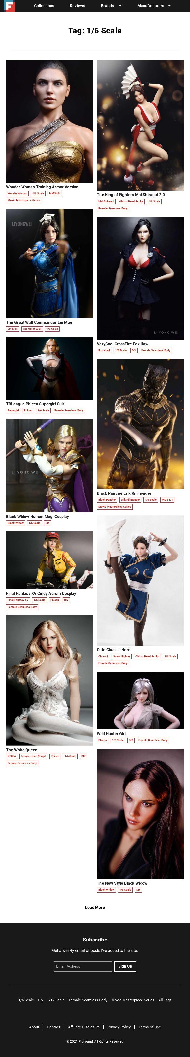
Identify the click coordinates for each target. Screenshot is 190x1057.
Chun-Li (103, 656)
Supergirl (13, 410)
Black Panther (107, 499)
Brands (111, 5)
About (34, 1027)
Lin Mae (13, 328)
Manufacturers (154, 5)
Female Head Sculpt (33, 756)
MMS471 (167, 499)
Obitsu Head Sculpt (131, 201)
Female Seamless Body (69, 410)
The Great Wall (32, 328)
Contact (53, 1027)
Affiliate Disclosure (84, 1027)
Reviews (77, 5)
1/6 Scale (38, 193)
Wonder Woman (17, 193)
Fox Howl (104, 350)
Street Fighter (121, 656)
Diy (40, 1000)
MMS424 (54, 193)
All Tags (165, 1000)
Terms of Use (150, 1027)
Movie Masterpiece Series (24, 200)
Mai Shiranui (106, 201)
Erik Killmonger (130, 499)
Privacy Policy (119, 1027)
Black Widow (16, 523)
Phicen (28, 410)
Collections (44, 5)
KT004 (12, 756)
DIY (48, 523)
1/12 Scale (56, 1000)
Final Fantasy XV (18, 600)
